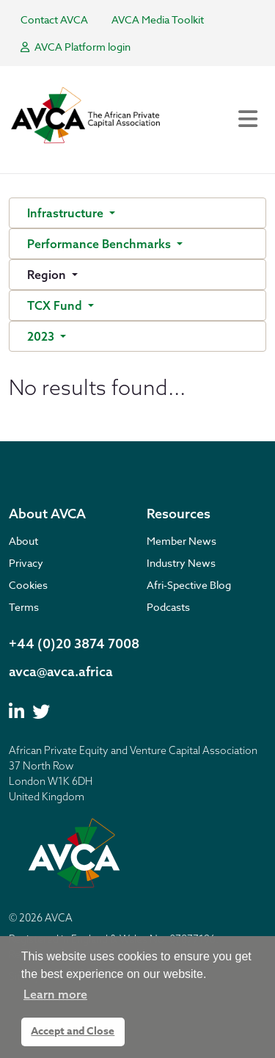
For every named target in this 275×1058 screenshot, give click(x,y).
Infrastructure (66, 213)
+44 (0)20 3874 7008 (74, 643)
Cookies (28, 585)
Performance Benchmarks (100, 243)
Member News (181, 541)
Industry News (181, 563)
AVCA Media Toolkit (157, 19)
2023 (42, 336)
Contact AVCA (54, 19)
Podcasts (168, 607)
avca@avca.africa (61, 671)
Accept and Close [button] (72, 1031)
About (23, 541)
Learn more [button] (55, 994)
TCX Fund (56, 305)
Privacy (26, 563)
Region (48, 274)
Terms (24, 607)
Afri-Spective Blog (189, 585)
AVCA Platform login (76, 47)
